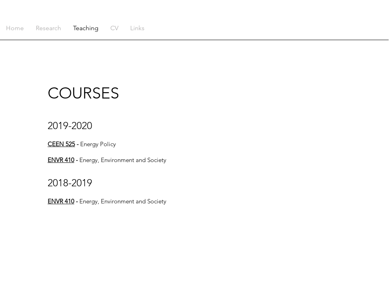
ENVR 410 (61, 160)
